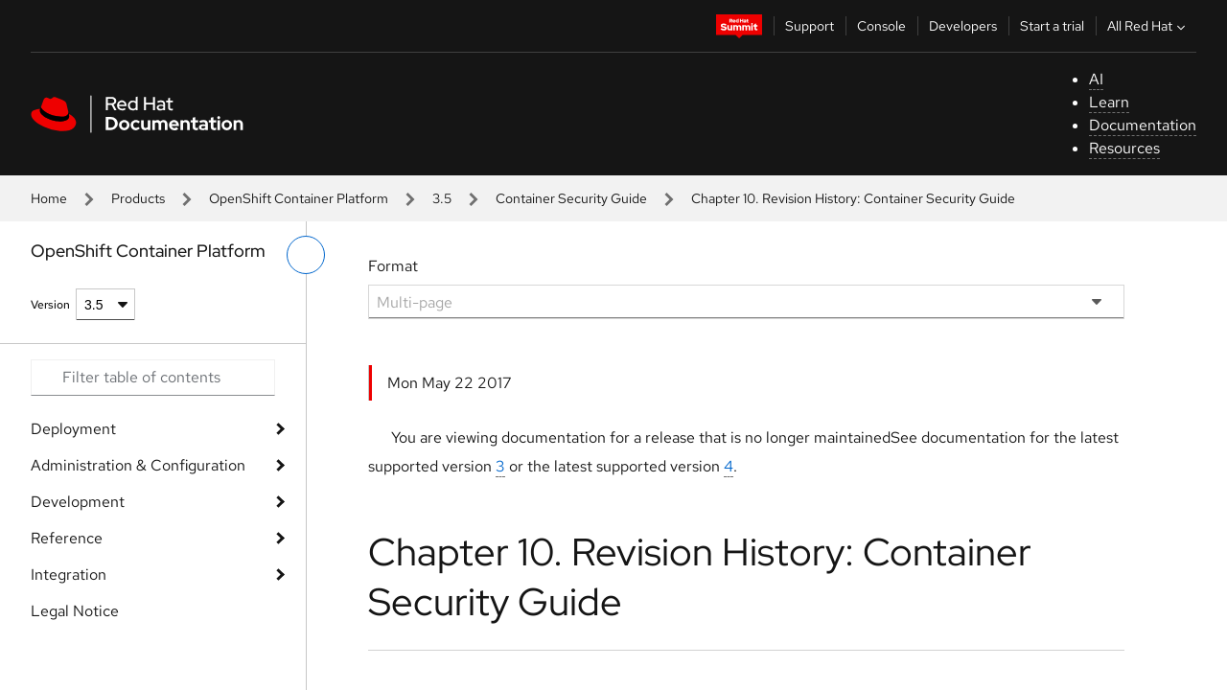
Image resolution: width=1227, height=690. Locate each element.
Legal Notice (75, 611)
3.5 (441, 198)
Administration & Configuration (138, 465)
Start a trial (1052, 25)
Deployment (73, 429)
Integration (68, 574)
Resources (1124, 148)
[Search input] (153, 377)
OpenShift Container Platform (298, 198)
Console (881, 25)
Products (138, 198)
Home (49, 198)
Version (50, 304)
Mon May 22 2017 (449, 383)
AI (1096, 79)
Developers (963, 25)
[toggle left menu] (306, 255)
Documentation (1142, 125)
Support (809, 25)
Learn (1109, 102)
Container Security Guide (571, 198)
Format (393, 266)
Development (78, 502)
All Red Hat (1148, 25)
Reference (67, 538)
